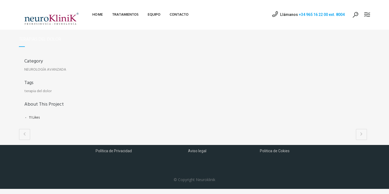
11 (34, 117)
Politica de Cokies (275, 151)
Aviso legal (197, 151)
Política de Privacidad (114, 151)
